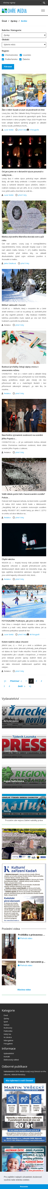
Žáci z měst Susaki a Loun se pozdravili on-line (23, 109)
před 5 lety (22, 130)
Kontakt (7, 1056)
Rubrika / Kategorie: (12, 30)
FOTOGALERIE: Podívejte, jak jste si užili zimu (23, 620)
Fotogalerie (8, 1043)
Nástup (7, 811)
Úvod (4, 21)
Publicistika (8, 1031)
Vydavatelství (9, 1053)
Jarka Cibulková (10, 263)
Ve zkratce (8, 1037)
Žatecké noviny (11, 721)
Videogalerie (8, 1040)
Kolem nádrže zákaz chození (15, 641)
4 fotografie (34, 130)
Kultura (6, 1025)
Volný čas (7, 1034)
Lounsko (25, 55)
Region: (5, 51)
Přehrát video (25, 938)
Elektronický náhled (11, 1060)
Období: (5, 39)
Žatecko (24, 59)
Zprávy (14, 21)
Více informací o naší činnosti (19, 1080)
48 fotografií (34, 634)
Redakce (7, 393)
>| (30, 686)
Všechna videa (24, 989)
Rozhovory (8, 1028)
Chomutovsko (10, 55)
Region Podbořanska (14, 781)
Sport (6, 1021)
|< (5, 681)
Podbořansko (9, 59)
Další (21, 686)
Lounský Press (10, 751)
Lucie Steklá (9, 130)
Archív (24, 21)
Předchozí (16, 681)
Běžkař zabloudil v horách (14, 305)
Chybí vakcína (8, 559)
